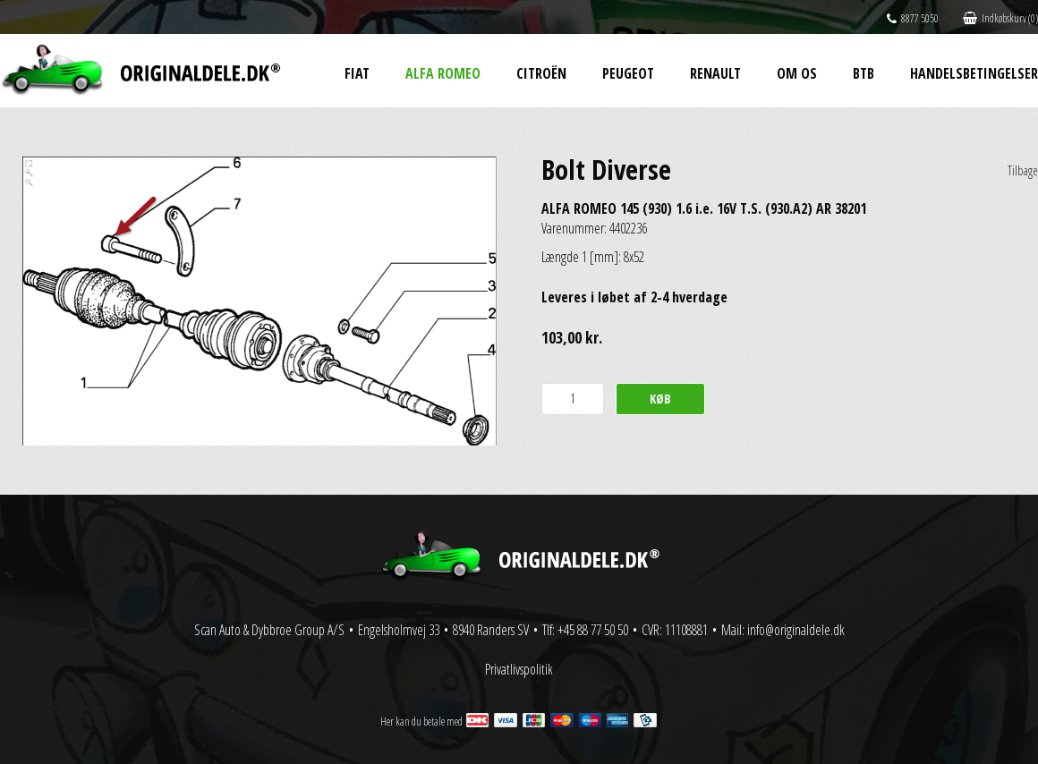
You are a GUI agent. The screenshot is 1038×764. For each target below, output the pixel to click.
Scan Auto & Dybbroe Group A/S (269, 630)
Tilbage (1023, 170)
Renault (715, 73)
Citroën (541, 73)
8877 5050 (913, 18)
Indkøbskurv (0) (1000, 18)
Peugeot (628, 73)
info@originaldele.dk (796, 630)
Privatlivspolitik (519, 669)
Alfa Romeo (443, 73)
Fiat (357, 73)
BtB (863, 73)
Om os (797, 73)
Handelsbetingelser (974, 73)
